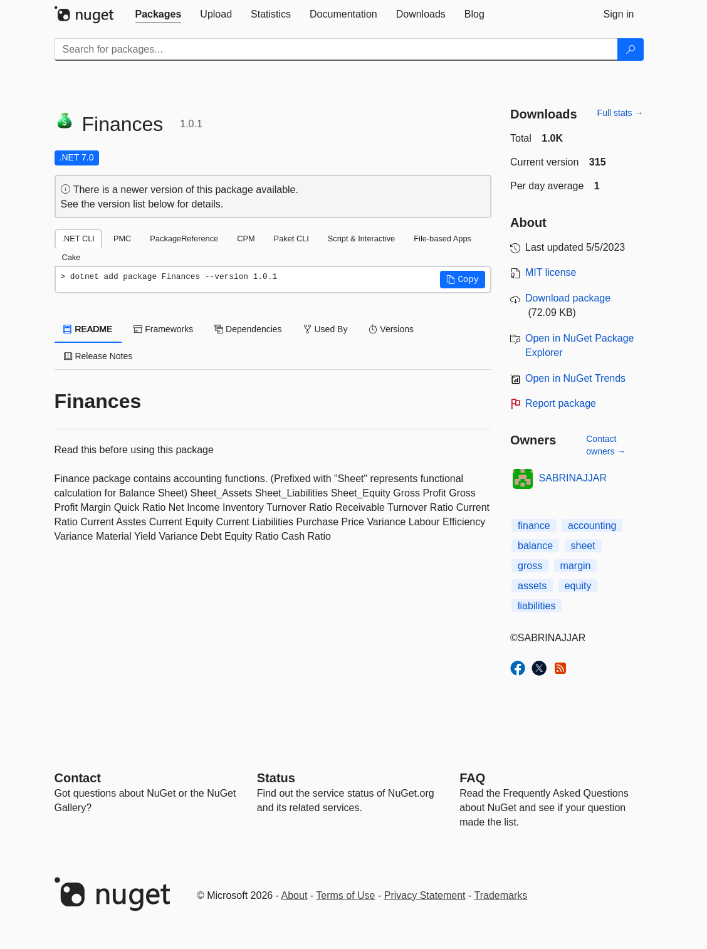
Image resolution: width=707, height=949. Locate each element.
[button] (462, 279)
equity (578, 585)
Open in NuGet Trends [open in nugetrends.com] (575, 378)
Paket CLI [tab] (291, 238)
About (294, 895)
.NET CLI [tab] (78, 238)
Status (276, 778)
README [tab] (88, 329)
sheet (583, 545)
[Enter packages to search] (336, 49)
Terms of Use (345, 895)
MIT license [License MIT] (551, 272)
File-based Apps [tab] (442, 238)
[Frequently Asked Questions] (472, 778)
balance (535, 545)
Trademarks (501, 895)
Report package (560, 403)
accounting (592, 525)
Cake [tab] (71, 257)
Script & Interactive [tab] (361, 238)
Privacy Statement (425, 895)
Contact (78, 778)
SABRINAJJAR (573, 478)
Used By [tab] (325, 329)
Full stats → (620, 113)
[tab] (158, 14)
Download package (567, 298)
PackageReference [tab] (184, 238)
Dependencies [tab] (247, 329)
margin (575, 565)
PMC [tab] (122, 238)
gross (530, 565)
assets (532, 585)
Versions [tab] (391, 329)
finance (534, 525)
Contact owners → (606, 445)
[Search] (630, 49)
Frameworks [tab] (163, 329)
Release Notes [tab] (98, 356)
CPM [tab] (245, 238)
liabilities (536, 605)
